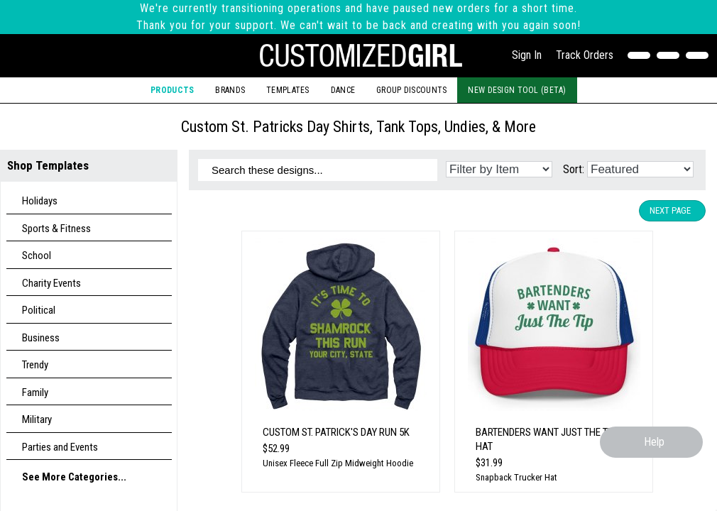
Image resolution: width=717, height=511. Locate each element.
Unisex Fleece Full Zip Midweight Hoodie (338, 463)
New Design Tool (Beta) (517, 90)
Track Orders (584, 55)
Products (172, 90)
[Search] (671, 55)
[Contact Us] (642, 55)
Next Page (670, 210)
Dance (343, 90)
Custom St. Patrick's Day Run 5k (336, 432)
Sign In (527, 55)
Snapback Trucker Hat (516, 477)
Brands (230, 90)
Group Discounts (411, 90)
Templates (288, 90)
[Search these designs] (317, 170)
